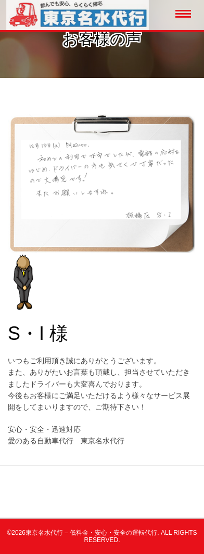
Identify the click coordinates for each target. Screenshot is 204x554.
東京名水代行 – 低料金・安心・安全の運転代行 (91, 532)
